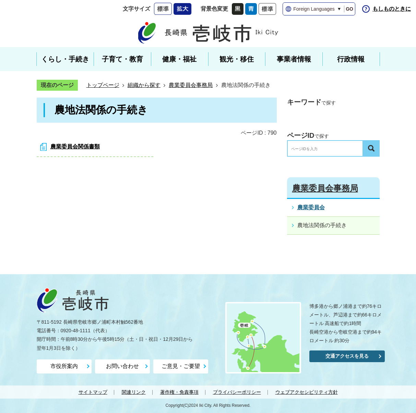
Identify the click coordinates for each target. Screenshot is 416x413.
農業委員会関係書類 (75, 146)
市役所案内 (64, 366)
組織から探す (144, 85)
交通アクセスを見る (347, 356)
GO (349, 9)
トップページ (102, 85)
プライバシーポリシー (237, 392)
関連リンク (134, 392)
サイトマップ (93, 392)
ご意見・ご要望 (181, 366)
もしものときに (391, 9)
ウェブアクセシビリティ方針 (306, 392)
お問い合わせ (122, 366)
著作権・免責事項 (179, 392)
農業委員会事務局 (191, 85)
